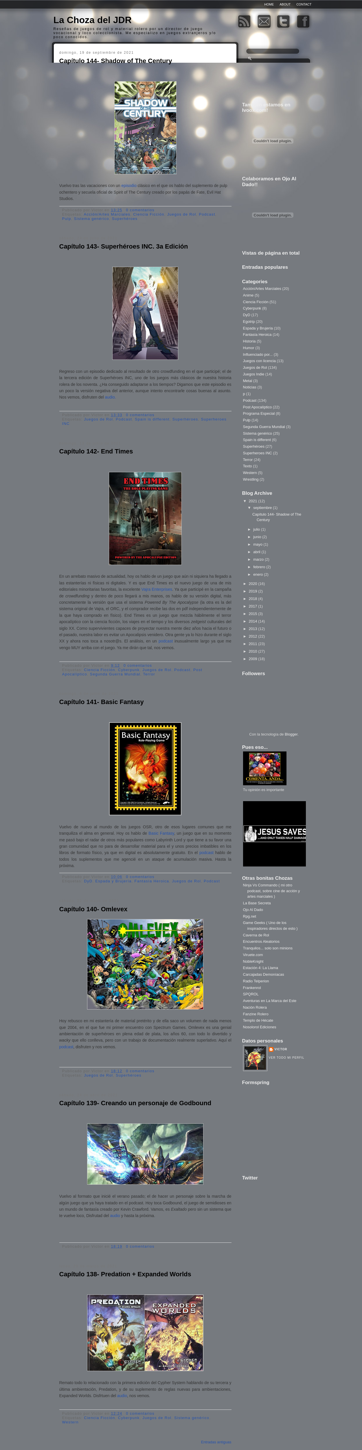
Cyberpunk (129, 670)
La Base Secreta (257, 903)
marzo (259, 559)
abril (257, 552)
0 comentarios (140, 210)
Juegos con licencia (259, 361)
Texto (247, 466)
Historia (249, 341)
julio (257, 529)
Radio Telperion (256, 981)
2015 (253, 614)
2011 (253, 644)
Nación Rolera (255, 1007)
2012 (253, 636)
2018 (253, 599)
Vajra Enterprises (157, 589)
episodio (130, 185)
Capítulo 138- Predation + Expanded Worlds (125, 1274)
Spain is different (152, 419)
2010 (253, 651)
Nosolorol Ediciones (259, 1027)
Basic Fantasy (161, 833)
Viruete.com (253, 955)
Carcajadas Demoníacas (263, 974)
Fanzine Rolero (256, 1014)
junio (257, 537)
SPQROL (251, 994)
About (285, 4)
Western (70, 1422)
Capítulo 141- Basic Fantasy (101, 701)
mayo (258, 544)
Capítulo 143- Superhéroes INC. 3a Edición (123, 246)
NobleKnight (253, 961)
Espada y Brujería (113, 881)
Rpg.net (249, 916)
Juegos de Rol (181, 214)
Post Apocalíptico (257, 407)
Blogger (291, 734)
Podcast (207, 214)
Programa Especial (259, 413)
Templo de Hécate (258, 1020)
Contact (303, 4)
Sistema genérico (91, 218)
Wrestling (251, 479)
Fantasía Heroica (152, 881)
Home (269, 4)
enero (258, 574)
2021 (253, 501)
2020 (253, 584)
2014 (253, 621)
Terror (149, 674)
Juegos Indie (253, 374)
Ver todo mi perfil (286, 1057)
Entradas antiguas (216, 1442)
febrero (259, 567)
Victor (281, 1049)
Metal (247, 381)
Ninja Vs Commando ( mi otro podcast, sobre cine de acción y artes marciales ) (271, 891)
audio (115, 1215)
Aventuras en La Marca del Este (270, 1001)
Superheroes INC (257, 453)
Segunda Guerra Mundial (115, 674)
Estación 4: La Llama (260, 968)
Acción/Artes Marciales (107, 214)
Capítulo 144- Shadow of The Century (115, 60)
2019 (253, 591)
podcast (165, 641)
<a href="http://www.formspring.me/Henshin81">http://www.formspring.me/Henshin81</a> (269, 1126)
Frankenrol (252, 988)
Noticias (249, 387)
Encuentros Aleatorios (261, 941)
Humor (248, 348)
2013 (253, 629)
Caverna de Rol (256, 935)
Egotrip (249, 321)
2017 (253, 606)
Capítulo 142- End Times (96, 451)
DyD (88, 881)
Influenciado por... (258, 354)
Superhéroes (125, 218)
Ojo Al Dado (253, 910)
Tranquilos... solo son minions (268, 948)
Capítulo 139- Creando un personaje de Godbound (135, 1103)
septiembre (263, 507)
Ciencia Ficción (148, 214)
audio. (110, 397)
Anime (248, 295)
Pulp (66, 218)
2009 (253, 659)
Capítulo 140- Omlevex (93, 909)
